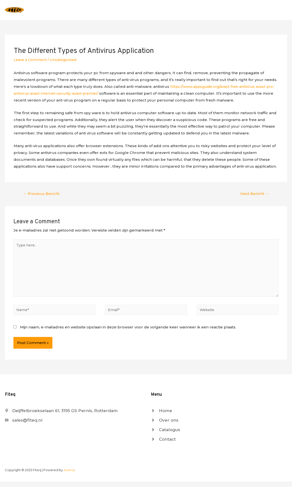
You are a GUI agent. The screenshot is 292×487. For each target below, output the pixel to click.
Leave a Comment (31, 61)
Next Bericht (254, 195)
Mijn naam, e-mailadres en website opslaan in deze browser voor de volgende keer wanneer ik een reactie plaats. (128, 332)
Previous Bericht (42, 195)
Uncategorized (65, 61)
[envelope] (23, 425)
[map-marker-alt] (61, 416)
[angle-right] (161, 416)
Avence (70, 475)
